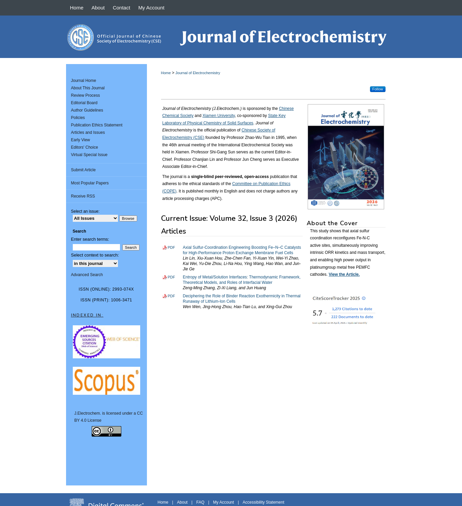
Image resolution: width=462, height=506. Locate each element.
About (182, 502)
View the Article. (344, 274)
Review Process (85, 95)
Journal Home (83, 80)
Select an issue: (85, 211)
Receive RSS (83, 196)
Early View (80, 140)
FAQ (200, 502)
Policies (78, 117)
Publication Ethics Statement (97, 125)
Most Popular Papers (90, 183)
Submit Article (83, 170)
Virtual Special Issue (89, 154)
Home (166, 73)
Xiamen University (219, 115)
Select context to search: (95, 255)
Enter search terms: (90, 239)
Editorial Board (84, 102)
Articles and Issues (88, 132)
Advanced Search (87, 274)
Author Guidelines (87, 110)
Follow (377, 89)
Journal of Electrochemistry (198, 73)
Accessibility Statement (263, 502)
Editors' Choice (84, 147)
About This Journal (88, 88)
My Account (223, 502)
